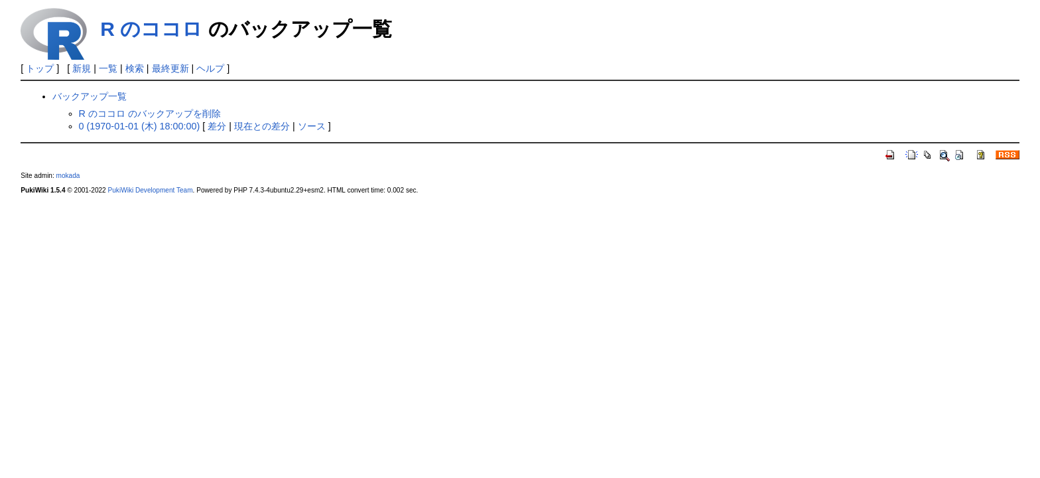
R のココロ (151, 29)
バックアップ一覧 (89, 96)
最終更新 (170, 68)
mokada (68, 175)
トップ (40, 68)
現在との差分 (262, 126)
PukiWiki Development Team (150, 190)
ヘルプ (210, 68)
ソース (312, 126)
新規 (81, 68)
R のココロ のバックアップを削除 (150, 113)
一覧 (108, 68)
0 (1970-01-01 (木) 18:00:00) (139, 126)
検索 (134, 68)
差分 (217, 126)
